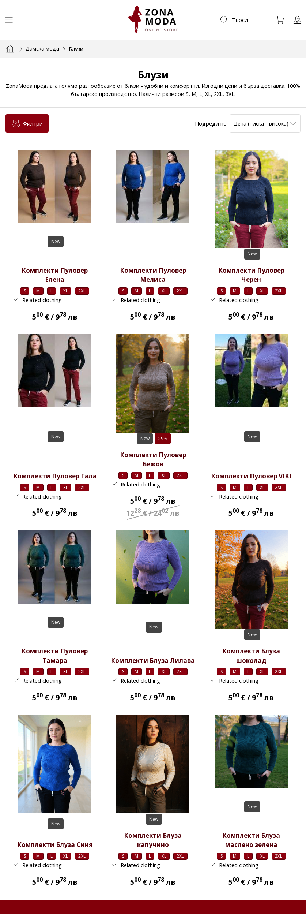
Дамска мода (42, 48)
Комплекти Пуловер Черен (251, 275)
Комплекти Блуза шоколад (251, 655)
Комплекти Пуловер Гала (55, 476)
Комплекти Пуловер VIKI (251, 476)
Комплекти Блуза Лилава (153, 660)
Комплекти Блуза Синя (54, 844)
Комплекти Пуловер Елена (55, 275)
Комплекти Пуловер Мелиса (153, 275)
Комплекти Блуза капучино (153, 840)
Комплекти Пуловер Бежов (153, 459)
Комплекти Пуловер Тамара (55, 655)
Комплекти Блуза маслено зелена (251, 840)
